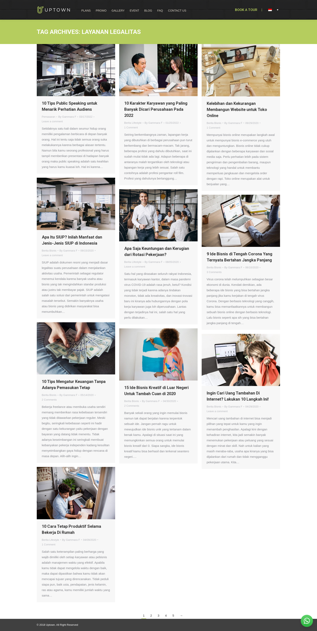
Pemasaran (48, 116)
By (67, 116)
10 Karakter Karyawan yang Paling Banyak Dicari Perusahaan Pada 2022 (155, 109)
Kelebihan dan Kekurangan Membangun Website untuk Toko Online (237, 109)
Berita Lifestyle (133, 122)
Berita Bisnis (214, 123)
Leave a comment (52, 121)
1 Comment (131, 127)
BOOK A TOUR (246, 10)
